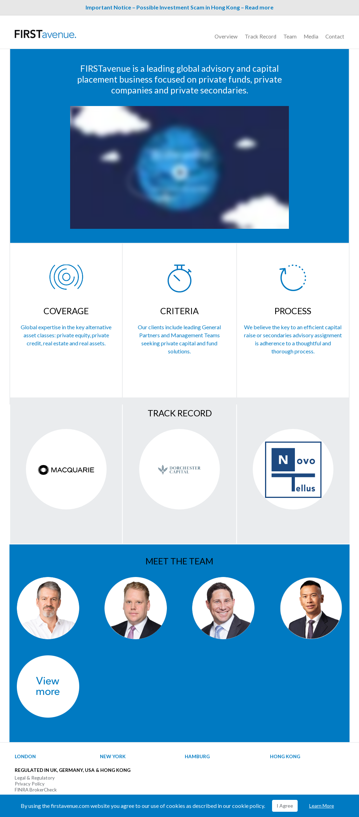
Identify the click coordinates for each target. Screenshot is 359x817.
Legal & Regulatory (35, 778)
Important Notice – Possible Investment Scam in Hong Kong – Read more (179, 7)
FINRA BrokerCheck (36, 790)
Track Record (260, 36)
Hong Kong (285, 756)
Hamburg (197, 756)
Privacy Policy (30, 784)
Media (311, 36)
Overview (226, 36)
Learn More (321, 806)
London (25, 756)
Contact (334, 36)
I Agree (285, 806)
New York (113, 756)
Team (290, 36)
